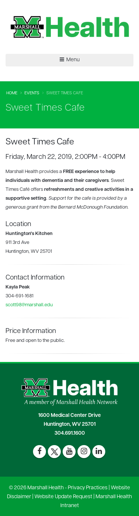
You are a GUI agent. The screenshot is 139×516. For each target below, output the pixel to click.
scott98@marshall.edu (29, 305)
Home (11, 93)
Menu (70, 60)
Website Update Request (63, 497)
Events (31, 93)
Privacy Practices (87, 488)
